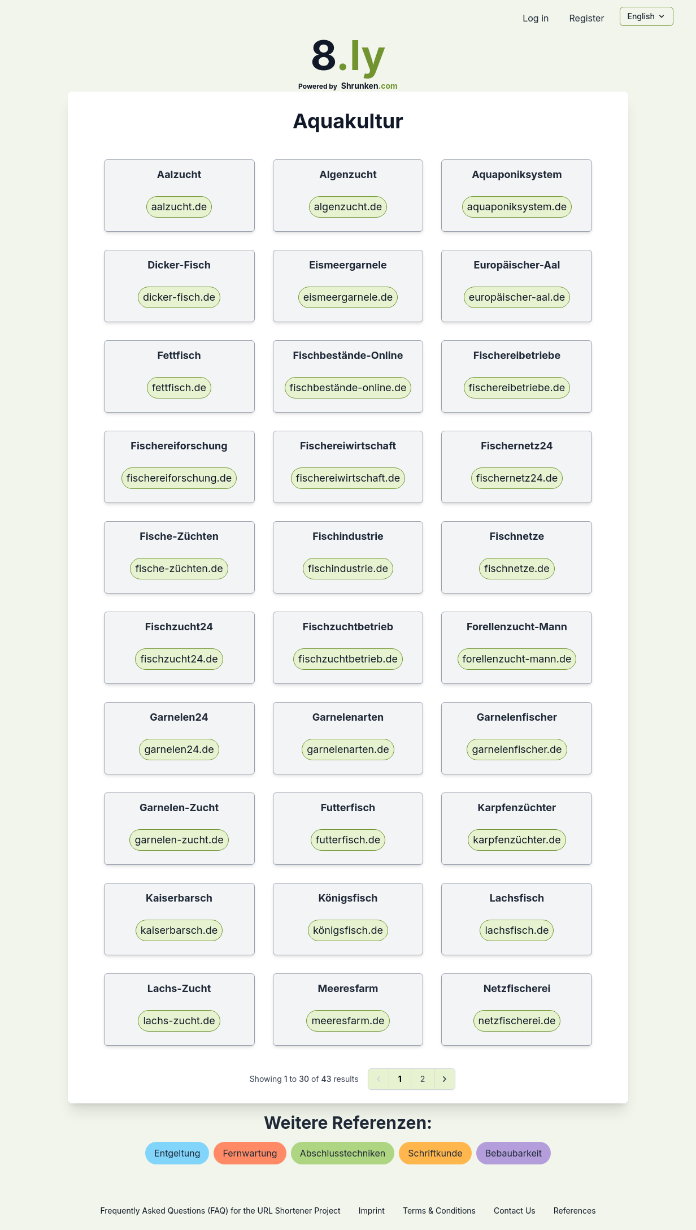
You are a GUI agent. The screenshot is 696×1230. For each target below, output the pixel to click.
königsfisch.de (348, 930)
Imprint (372, 1210)
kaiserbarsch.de (179, 930)
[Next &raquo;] (444, 1079)
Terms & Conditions (439, 1210)
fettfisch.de (179, 387)
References (575, 1210)
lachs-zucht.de (179, 1021)
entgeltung (177, 1153)
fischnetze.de (516, 568)
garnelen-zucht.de (178, 840)
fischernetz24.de (517, 478)
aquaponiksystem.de (517, 207)
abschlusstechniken (343, 1153)
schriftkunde (435, 1153)
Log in (536, 18)
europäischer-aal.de (517, 297)
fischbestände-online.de (348, 387)
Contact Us (515, 1210)
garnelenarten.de (348, 749)
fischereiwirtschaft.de (348, 478)
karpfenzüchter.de (516, 840)
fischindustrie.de (348, 568)
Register (586, 18)
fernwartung (250, 1153)
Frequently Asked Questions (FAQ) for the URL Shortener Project (220, 1210)
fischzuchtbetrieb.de (348, 659)
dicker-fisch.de (179, 297)
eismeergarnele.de (348, 297)
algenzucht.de (348, 207)
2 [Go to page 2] (422, 1079)
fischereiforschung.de (179, 478)
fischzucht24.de (179, 659)
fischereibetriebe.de (517, 387)
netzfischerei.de (517, 1021)
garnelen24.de (179, 749)
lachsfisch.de (517, 930)
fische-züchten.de (179, 568)
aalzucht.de (179, 207)
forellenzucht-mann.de (517, 659)
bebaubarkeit (513, 1153)
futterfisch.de (348, 840)
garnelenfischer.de (517, 749)
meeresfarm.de (347, 1021)
